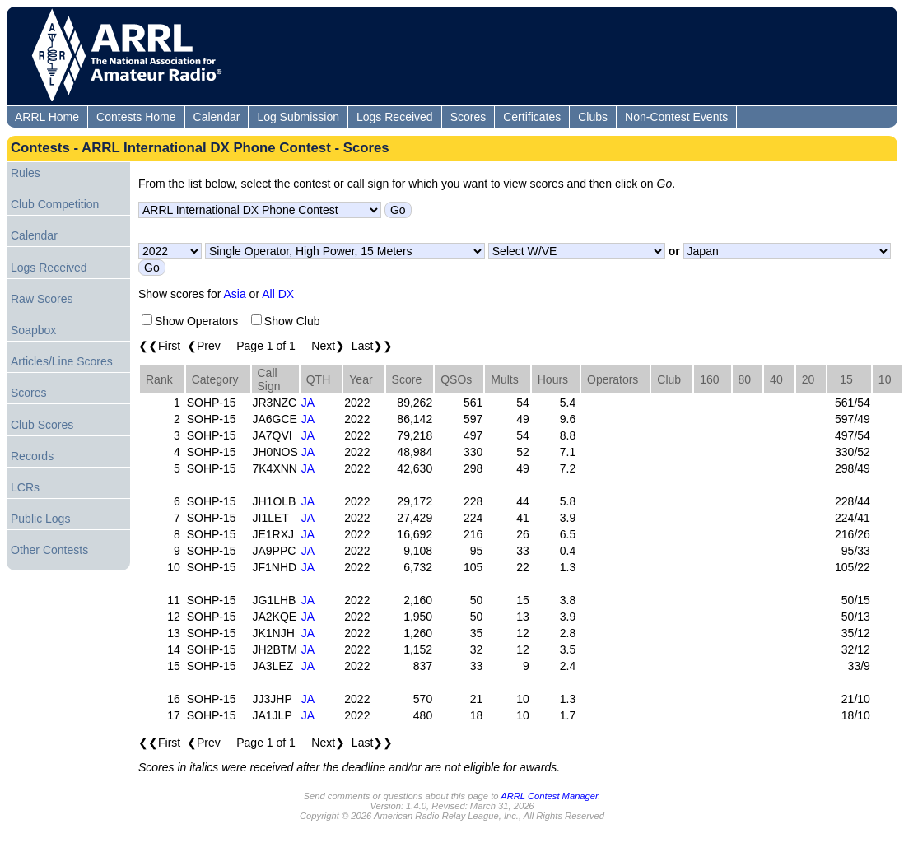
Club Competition (55, 204)
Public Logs (40, 518)
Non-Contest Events (676, 116)
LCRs (25, 487)
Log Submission (298, 116)
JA (308, 402)
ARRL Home (47, 116)
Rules (25, 172)
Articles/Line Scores (62, 361)
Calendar (216, 116)
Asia (235, 293)
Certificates (532, 116)
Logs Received (394, 116)
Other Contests (49, 549)
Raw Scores (41, 298)
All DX (278, 293)
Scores (468, 116)
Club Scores (42, 424)
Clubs (593, 116)
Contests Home (135, 116)
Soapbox (33, 330)
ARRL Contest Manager (549, 796)
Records (32, 456)
